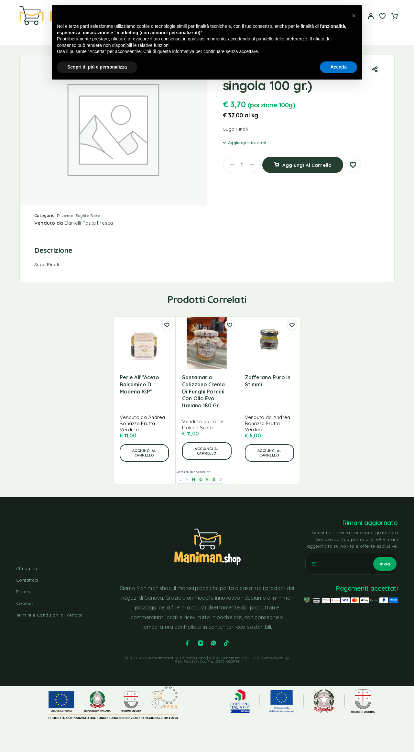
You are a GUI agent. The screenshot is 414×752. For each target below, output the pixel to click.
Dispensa (65, 215)
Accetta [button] (338, 67)
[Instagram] (200, 643)
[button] (144, 453)
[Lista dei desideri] (382, 17)
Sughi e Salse (88, 215)
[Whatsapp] (213, 643)
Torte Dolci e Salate (202, 424)
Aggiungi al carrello (307, 162)
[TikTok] (226, 643)
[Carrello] (394, 17)
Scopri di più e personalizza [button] (97, 67)
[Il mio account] (371, 16)
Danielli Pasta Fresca (89, 223)
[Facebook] (187, 643)
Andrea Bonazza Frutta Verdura (142, 423)
